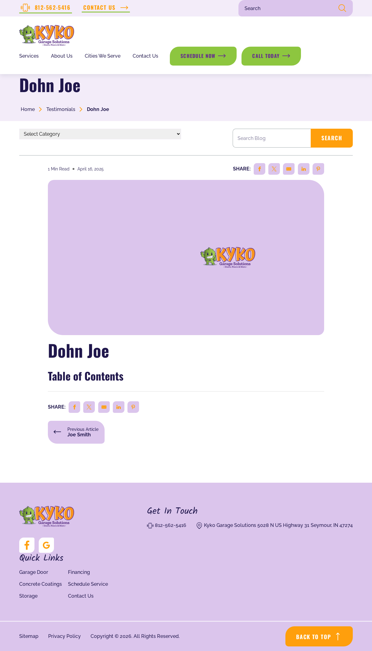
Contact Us (105, 8)
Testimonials (60, 109)
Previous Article (76, 432)
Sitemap (28, 636)
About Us (62, 56)
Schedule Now (198, 55)
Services (29, 56)
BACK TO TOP (313, 637)
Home (28, 109)
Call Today (266, 55)
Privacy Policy (64, 636)
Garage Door (33, 572)
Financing (79, 572)
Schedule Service (88, 584)
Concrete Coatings (40, 584)
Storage (28, 596)
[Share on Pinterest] (318, 169)
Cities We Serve (102, 56)
